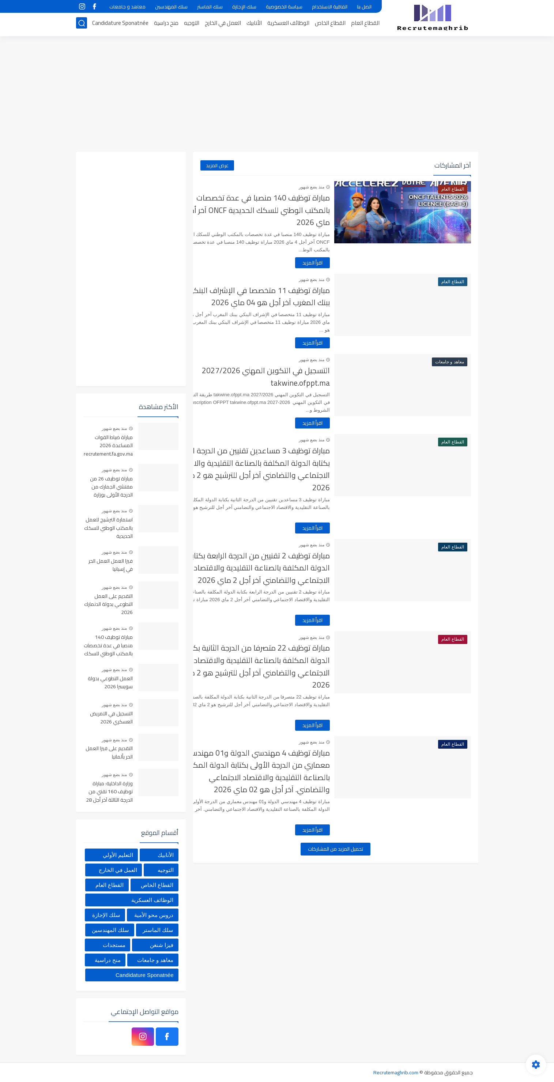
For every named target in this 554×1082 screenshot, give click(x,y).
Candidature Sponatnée (120, 24)
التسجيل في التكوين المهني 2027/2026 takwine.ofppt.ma (292, 376)
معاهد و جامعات (127, 6)
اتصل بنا (364, 6)
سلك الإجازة (244, 6)
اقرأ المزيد (338, 262)
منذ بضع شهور (337, 187)
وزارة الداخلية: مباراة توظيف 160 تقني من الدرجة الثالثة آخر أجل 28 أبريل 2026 (109, 792)
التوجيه (191, 24)
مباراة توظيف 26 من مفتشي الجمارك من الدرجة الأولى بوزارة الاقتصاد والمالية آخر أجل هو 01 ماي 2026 (110, 487)
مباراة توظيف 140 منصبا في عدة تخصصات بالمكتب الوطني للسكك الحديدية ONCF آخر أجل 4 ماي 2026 (280, 210)
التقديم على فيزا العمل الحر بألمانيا (109, 752)
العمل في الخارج (223, 24)
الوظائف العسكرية (288, 24)
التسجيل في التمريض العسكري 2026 (111, 718)
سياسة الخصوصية (284, 6)
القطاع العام (365, 24)
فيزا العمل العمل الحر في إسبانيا (110, 565)
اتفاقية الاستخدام (329, 6)
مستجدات (114, 945)
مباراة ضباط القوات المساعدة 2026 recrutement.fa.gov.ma (108, 445)
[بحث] (81, 24)
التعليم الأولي (118, 855)
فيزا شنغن (161, 945)
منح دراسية (166, 24)
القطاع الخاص (330, 24)
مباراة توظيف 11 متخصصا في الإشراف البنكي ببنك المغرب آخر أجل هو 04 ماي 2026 (284, 296)
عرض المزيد (217, 165)
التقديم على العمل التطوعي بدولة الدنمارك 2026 (108, 604)
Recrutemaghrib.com (395, 1072)
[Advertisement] (277, 95)
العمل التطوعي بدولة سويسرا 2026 (110, 682)
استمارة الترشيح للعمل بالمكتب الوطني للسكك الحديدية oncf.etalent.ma (108, 528)
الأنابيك (254, 24)
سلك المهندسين (171, 6)
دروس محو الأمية (153, 915)
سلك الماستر (210, 6)
